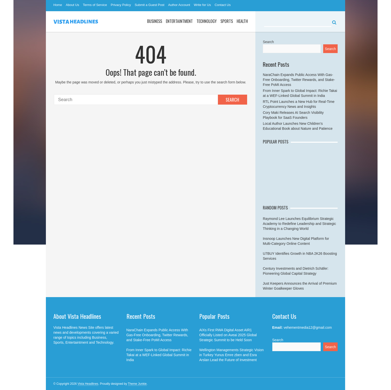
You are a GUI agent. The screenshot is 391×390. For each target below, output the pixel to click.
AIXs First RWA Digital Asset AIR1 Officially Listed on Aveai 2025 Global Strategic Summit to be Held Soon (228, 335)
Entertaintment (179, 21)
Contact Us (223, 5)
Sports (226, 21)
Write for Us (202, 5)
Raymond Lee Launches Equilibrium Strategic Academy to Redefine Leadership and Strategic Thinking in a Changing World (299, 224)
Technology (206, 21)
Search (232, 99)
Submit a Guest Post (149, 5)
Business (154, 21)
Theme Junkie (137, 384)
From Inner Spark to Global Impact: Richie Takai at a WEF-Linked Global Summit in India (159, 355)
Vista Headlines (88, 384)
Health (242, 21)
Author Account (179, 5)
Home (57, 5)
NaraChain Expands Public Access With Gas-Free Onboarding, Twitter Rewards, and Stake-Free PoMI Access (299, 80)
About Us (72, 5)
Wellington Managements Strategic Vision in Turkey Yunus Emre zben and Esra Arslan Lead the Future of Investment (231, 355)
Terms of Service (95, 5)
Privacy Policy (121, 5)
